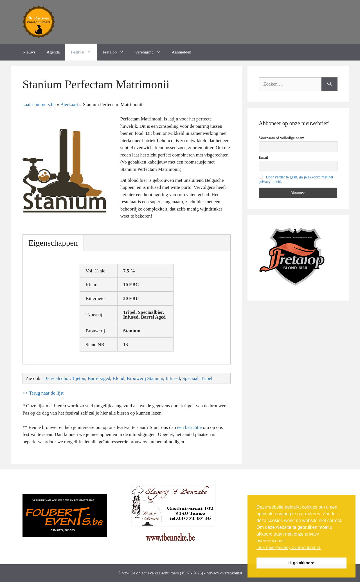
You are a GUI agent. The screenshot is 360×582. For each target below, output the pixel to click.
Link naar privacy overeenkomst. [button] (288, 547)
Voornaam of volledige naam (281, 138)
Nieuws (28, 52)
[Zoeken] (329, 84)
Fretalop (116, 52)
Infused (173, 378)
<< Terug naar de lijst (43, 393)
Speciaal (190, 378)
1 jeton (78, 378)
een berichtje (189, 427)
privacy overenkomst (224, 573)
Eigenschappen (53, 242)
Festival (84, 52)
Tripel (206, 378)
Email (263, 157)
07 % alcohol (57, 378)
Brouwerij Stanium (145, 378)
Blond (118, 378)
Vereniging (150, 52)
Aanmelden (181, 52)
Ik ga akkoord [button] (302, 563)
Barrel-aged (99, 378)
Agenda (53, 52)
